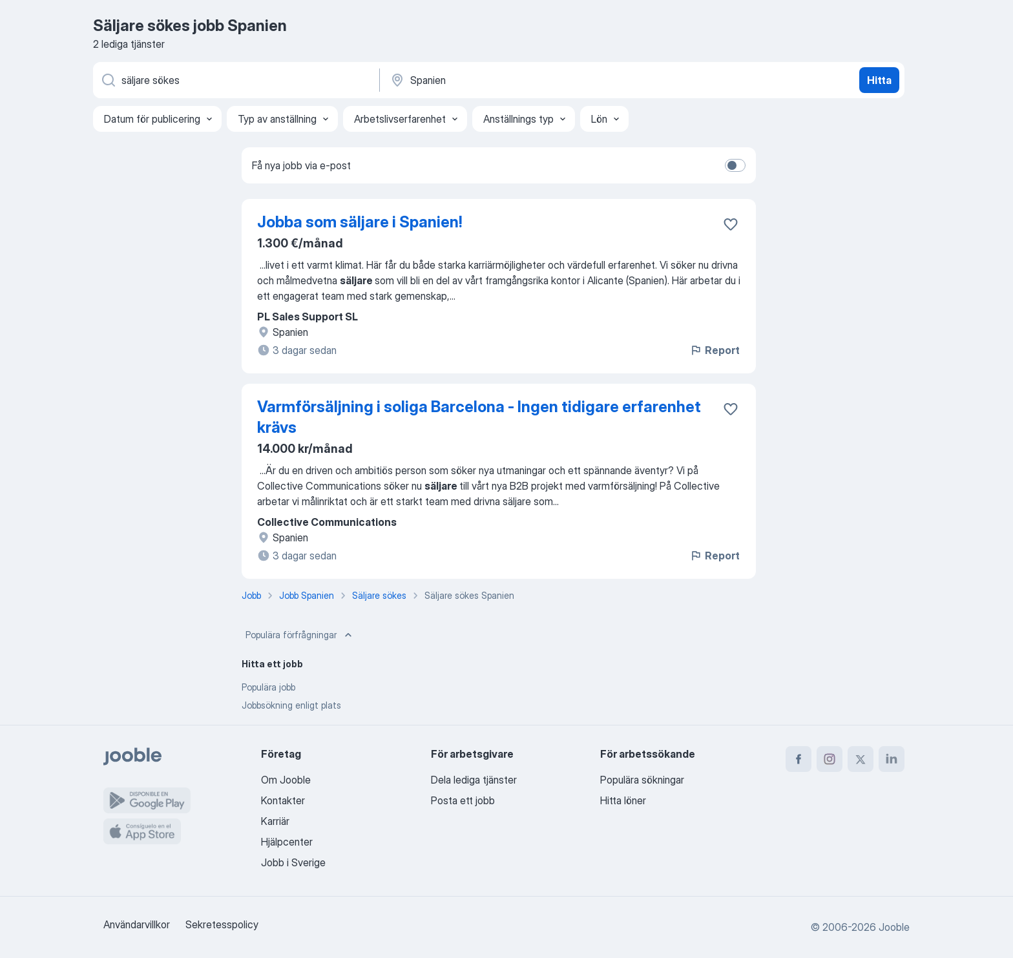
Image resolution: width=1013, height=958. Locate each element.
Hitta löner (623, 800)
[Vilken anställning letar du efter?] (235, 80)
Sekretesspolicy (221, 924)
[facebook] (798, 759)
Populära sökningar (642, 779)
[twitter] (860, 759)
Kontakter (283, 800)
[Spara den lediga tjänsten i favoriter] (730, 224)
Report (714, 350)
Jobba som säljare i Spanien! (359, 222)
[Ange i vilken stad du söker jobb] (524, 80)
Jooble (894, 927)
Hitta (879, 80)
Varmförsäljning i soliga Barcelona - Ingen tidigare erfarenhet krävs (479, 417)
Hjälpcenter (287, 841)
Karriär (275, 821)
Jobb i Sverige (293, 862)
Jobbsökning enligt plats (291, 705)
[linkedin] (891, 759)
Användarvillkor (136, 924)
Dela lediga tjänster (474, 779)
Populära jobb (268, 687)
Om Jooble (286, 779)
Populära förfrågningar (300, 635)
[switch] (735, 165)
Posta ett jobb (463, 800)
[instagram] (829, 759)
